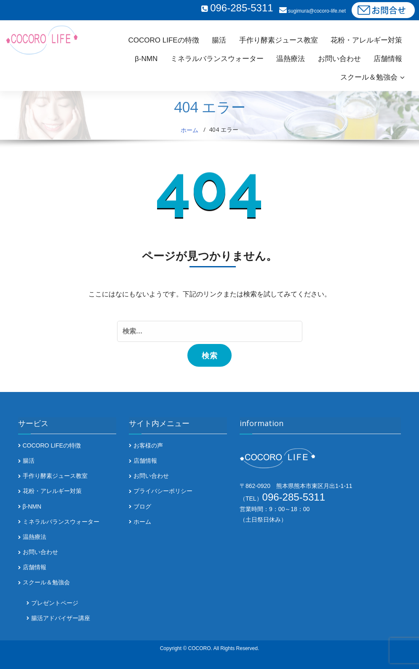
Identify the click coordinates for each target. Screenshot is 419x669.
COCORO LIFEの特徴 (163, 40)
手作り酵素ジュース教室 (278, 40)
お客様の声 (148, 445)
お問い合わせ (339, 59)
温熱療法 (290, 59)
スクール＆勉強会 (369, 77)
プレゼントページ (54, 603)
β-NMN (146, 59)
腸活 (219, 40)
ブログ (142, 506)
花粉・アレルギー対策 (366, 40)
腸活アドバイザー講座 (60, 618)
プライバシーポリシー (162, 491)
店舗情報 (388, 59)
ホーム (189, 130)
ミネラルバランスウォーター (217, 59)
